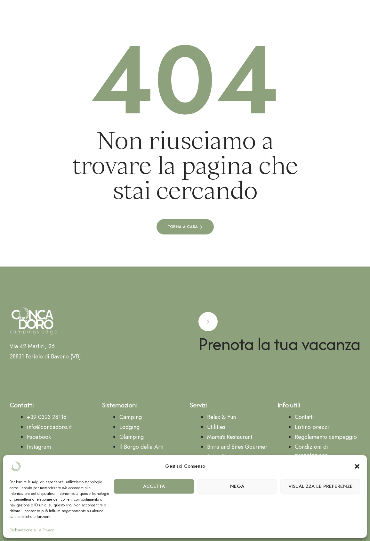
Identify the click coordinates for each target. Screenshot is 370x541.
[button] (357, 466)
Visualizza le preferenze (320, 486)
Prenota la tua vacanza (279, 344)
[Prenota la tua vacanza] (208, 321)
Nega (237, 486)
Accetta (154, 486)
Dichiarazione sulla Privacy (32, 530)
